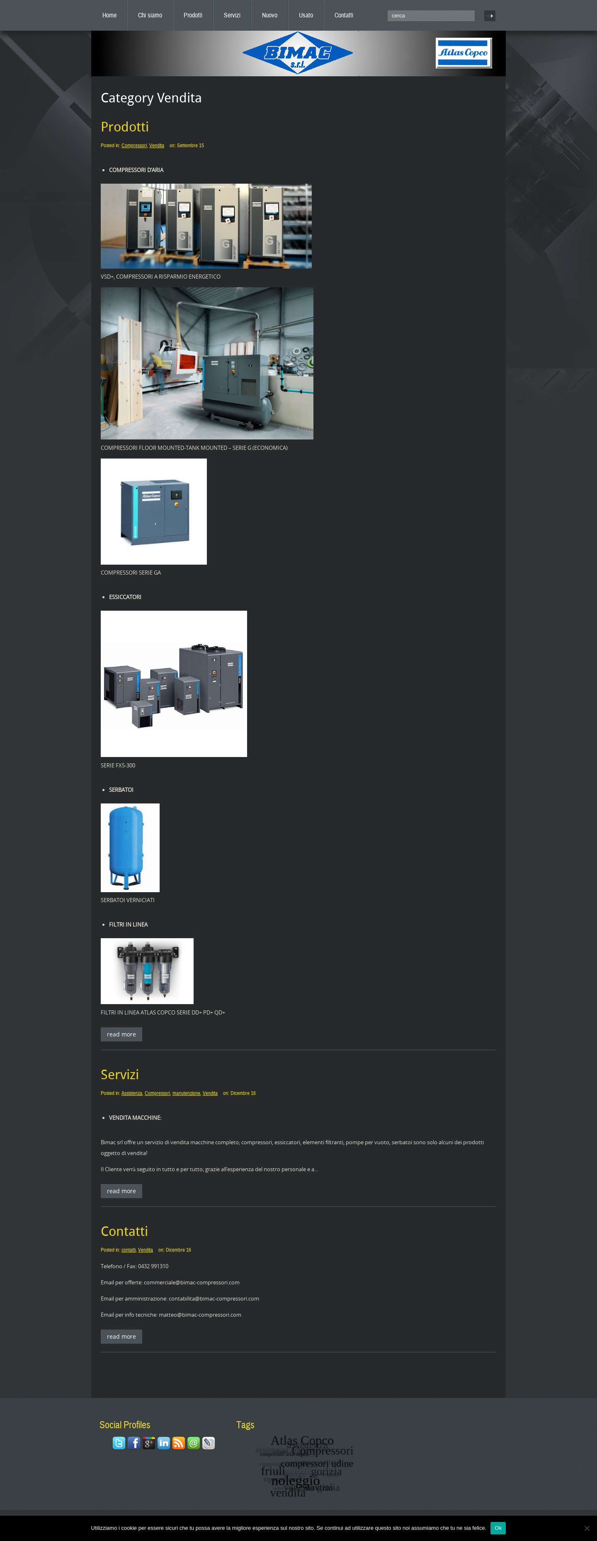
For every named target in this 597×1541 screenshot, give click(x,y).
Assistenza (131, 1093)
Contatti (344, 15)
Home (109, 15)
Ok (498, 1528)
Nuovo (269, 15)
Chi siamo (150, 15)
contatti (128, 1250)
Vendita (156, 145)
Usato (306, 15)
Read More (121, 1034)
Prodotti (193, 15)
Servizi (232, 15)
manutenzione (186, 1093)
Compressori (134, 145)
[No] (586, 1528)
